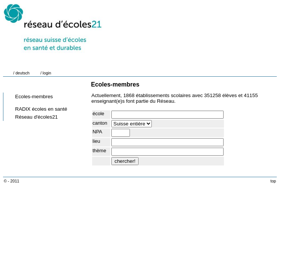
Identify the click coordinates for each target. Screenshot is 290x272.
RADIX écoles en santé (41, 109)
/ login (45, 73)
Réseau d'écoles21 (36, 117)
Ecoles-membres (34, 96)
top (273, 181)
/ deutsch (21, 73)
